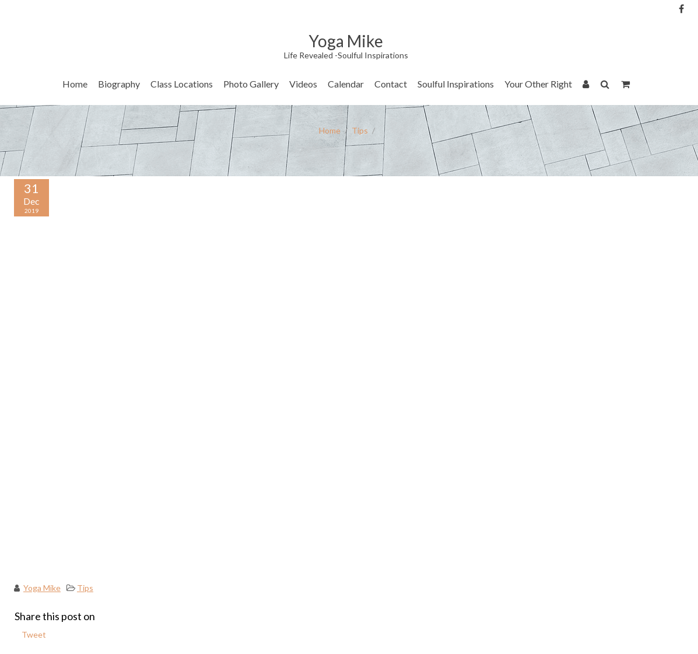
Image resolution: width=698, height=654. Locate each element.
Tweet (34, 634)
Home (74, 83)
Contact (390, 83)
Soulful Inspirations (456, 83)
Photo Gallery (251, 83)
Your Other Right (538, 83)
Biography (119, 83)
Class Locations (181, 83)
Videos (303, 83)
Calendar (346, 83)
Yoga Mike (42, 588)
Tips (360, 130)
